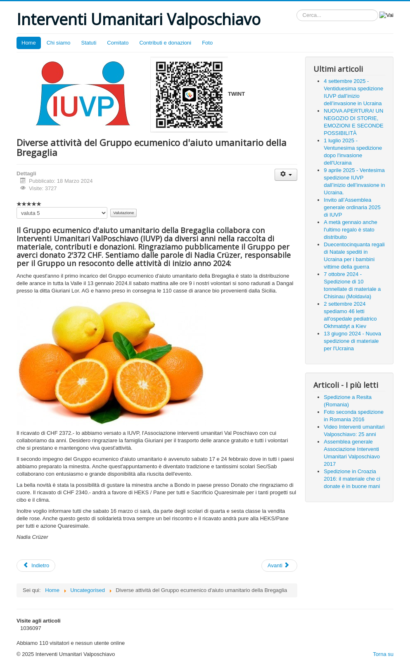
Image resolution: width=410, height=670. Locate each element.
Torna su (383, 654)
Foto (207, 43)
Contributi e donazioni (165, 43)
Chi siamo (59, 43)
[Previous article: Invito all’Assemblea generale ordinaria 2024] (36, 565)
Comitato (117, 43)
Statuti (88, 43)
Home (28, 43)
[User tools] (286, 175)
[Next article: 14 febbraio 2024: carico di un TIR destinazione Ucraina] (279, 565)
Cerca (296, 9)
